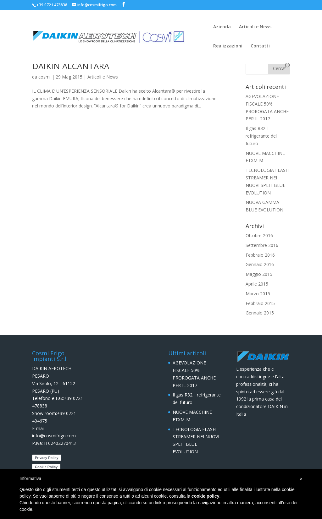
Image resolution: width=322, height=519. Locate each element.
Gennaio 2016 (260, 264)
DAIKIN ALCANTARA (70, 66)
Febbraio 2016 (260, 255)
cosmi (44, 77)
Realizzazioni (227, 46)
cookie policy (205, 496)
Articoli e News (255, 27)
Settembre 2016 (262, 245)
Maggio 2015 (259, 274)
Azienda (222, 27)
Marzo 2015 (258, 294)
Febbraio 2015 (260, 303)
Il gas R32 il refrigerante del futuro (261, 135)
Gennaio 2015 (260, 313)
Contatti (260, 46)
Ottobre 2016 (259, 235)
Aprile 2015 (257, 284)
